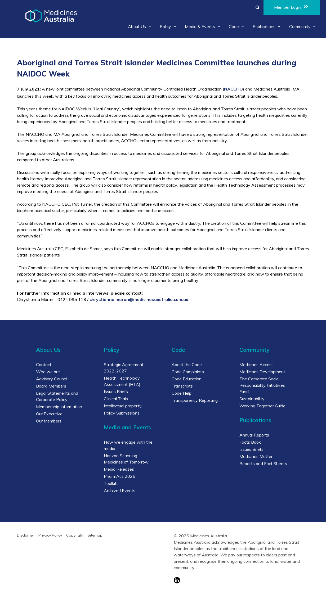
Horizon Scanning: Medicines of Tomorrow (126, 459)
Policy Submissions (122, 413)
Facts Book (250, 442)
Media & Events (203, 26)
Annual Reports (254, 435)
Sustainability (252, 398)
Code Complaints (188, 371)
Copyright (74, 535)
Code (237, 26)
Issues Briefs (116, 391)
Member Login (291, 7)
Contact (43, 364)
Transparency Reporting (195, 400)
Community (302, 26)
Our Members (48, 421)
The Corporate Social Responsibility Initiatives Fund (262, 385)
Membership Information (59, 406)
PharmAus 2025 (119, 476)
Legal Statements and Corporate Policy (57, 396)
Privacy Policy (50, 535)
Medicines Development (262, 371)
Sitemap (95, 535)
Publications (267, 26)
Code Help (181, 393)
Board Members (51, 386)
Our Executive (49, 413)
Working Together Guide (262, 405)
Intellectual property (123, 405)
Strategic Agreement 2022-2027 (124, 368)
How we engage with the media (128, 445)
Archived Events (119, 490)
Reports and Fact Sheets (263, 463)
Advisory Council (52, 378)
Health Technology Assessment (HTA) (122, 381)
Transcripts (182, 386)
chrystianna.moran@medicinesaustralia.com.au (139, 299)
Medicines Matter (256, 456)
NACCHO (233, 89)
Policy (168, 26)
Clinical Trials (116, 398)
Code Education (187, 378)
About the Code (187, 364)
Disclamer (25, 535)
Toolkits (111, 483)
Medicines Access (256, 364)
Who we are (48, 371)
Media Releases (119, 469)
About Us (140, 26)
